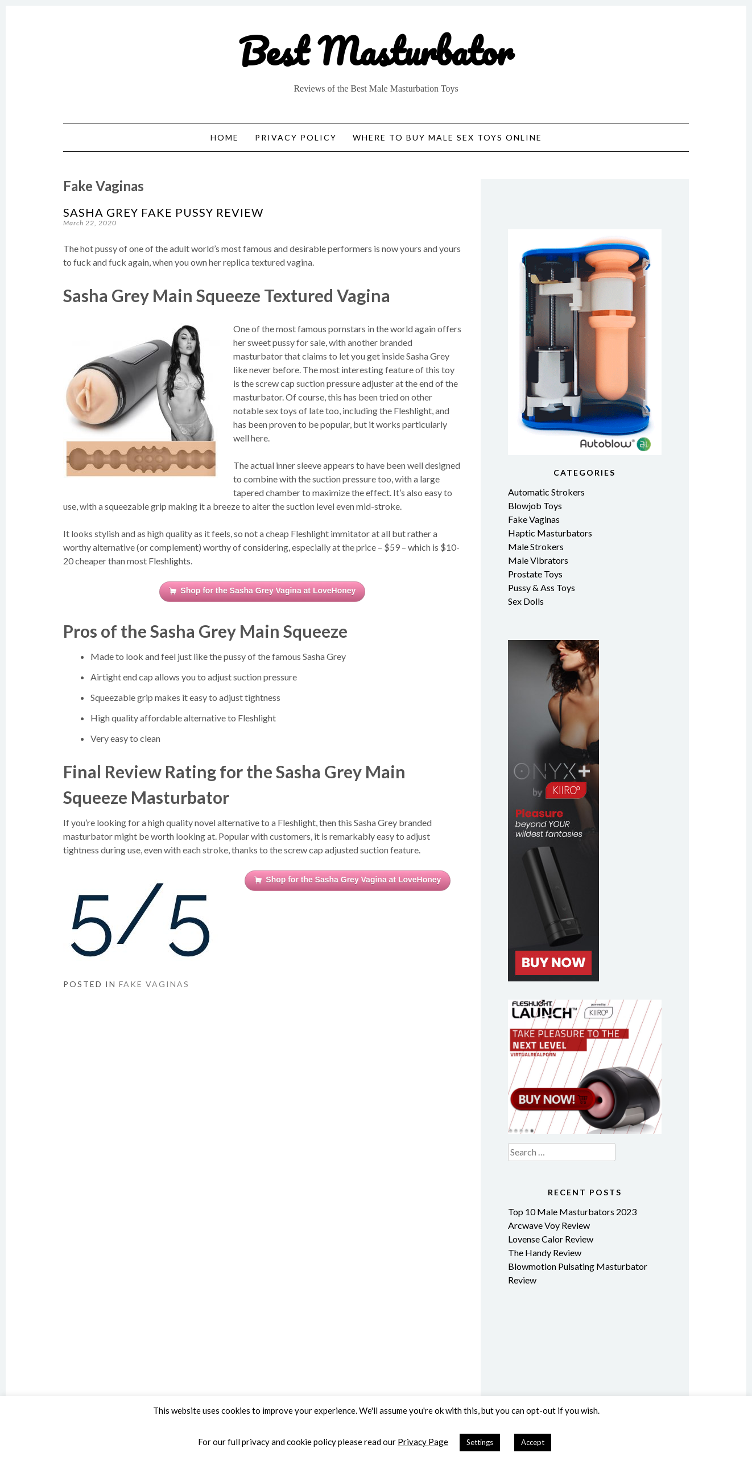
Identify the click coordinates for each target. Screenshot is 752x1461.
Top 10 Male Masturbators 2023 (572, 1211)
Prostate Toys (535, 573)
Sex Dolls (526, 601)
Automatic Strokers (546, 491)
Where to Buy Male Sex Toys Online (447, 137)
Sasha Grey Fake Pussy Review (163, 212)
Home (224, 137)
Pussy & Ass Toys (541, 587)
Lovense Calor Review (550, 1238)
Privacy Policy (296, 137)
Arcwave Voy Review (549, 1225)
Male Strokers (536, 546)
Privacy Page (423, 1442)
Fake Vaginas (154, 984)
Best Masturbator (376, 51)
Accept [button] (532, 1442)
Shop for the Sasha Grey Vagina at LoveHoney (262, 591)
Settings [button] (479, 1442)
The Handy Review (544, 1252)
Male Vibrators (538, 560)
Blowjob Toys (535, 505)
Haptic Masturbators (550, 532)
